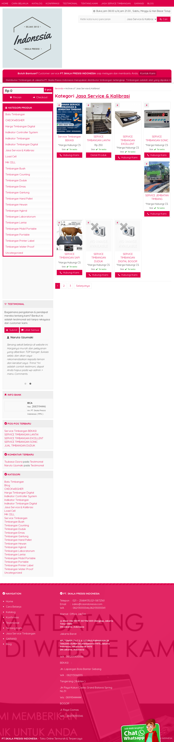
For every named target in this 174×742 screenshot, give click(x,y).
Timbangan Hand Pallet (19, 198)
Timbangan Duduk (16, 180)
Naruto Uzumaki (13, 465)
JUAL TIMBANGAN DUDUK (19, 445)
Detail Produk (99, 155)
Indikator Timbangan (17, 138)
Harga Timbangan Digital (20, 126)
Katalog (37, 3)
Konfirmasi (52, 3)
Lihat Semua (30, 330)
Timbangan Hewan (16, 204)
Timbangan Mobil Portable (21, 228)
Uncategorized (14, 252)
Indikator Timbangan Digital (21, 144)
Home (5, 3)
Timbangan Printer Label (19, 240)
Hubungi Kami (69, 155)
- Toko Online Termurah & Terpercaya (42, 738)
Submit (11, 330)
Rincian (15, 97)
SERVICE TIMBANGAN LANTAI (21, 434)
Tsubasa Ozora (13, 461)
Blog (150, 3)
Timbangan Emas (15, 186)
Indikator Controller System (21, 132)
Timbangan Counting (17, 174)
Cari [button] (163, 19)
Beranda (59, 88)
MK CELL (10, 162)
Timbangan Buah (15, 168)
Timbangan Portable (17, 234)
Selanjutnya (83, 285)
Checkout (40, 97)
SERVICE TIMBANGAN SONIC (21, 441)
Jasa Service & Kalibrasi (19, 150)
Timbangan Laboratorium (20, 216)
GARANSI (139, 3)
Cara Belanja (20, 3)
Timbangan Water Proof (19, 246)
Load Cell (10, 156)
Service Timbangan (15, 518)
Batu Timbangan (15, 114)
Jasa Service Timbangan (116, 3)
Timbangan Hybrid (16, 210)
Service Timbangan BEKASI (20, 431)
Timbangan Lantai (16, 222)
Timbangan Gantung (17, 192)
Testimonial (70, 3)
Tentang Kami (89, 3)
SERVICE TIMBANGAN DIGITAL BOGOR (127, 257)
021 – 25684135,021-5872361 (88, 600)
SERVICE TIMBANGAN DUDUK (98, 257)
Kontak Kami (147, 73)
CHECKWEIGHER (14, 120)
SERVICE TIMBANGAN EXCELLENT (127, 140)
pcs (48, 89)
